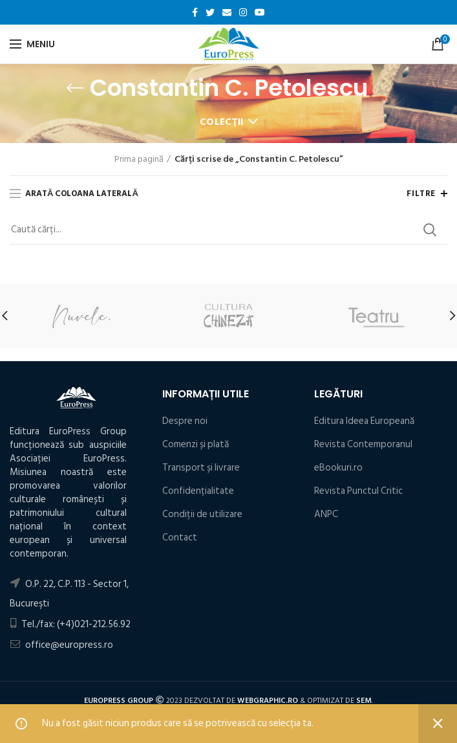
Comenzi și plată (195, 444)
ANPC (326, 514)
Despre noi (184, 421)
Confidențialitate (198, 491)
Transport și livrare (201, 468)
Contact (179, 537)
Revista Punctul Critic (358, 491)
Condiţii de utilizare (202, 514)
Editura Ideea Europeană (364, 421)
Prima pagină (139, 159)
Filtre (421, 193)
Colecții (222, 122)
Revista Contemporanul (363, 444)
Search (430, 230)
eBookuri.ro (338, 468)
